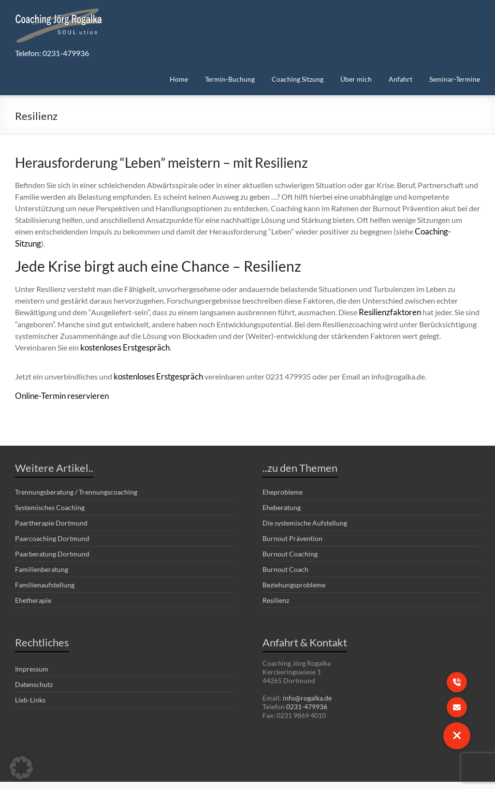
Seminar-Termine (454, 79)
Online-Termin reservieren (58, 381)
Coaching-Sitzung (444, 231)
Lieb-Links (30, 686)
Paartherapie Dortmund (51, 509)
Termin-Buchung (230, 79)
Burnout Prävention (292, 524)
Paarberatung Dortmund (52, 540)
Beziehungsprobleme (293, 571)
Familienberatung (41, 555)
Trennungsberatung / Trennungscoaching (76, 478)
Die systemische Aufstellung (304, 509)
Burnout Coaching (290, 540)
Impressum (31, 655)
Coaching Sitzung (297, 79)
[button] (21, 767)
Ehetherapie (33, 586)
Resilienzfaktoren (388, 299)
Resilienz (275, 586)
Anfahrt (400, 79)
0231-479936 (306, 692)
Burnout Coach (285, 555)
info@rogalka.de (307, 684)
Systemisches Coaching (50, 493)
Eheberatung (281, 493)
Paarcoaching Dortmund (52, 524)
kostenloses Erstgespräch (122, 334)
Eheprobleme (282, 478)
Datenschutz (34, 670)
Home (179, 79)
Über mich (356, 79)
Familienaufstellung (44, 571)
